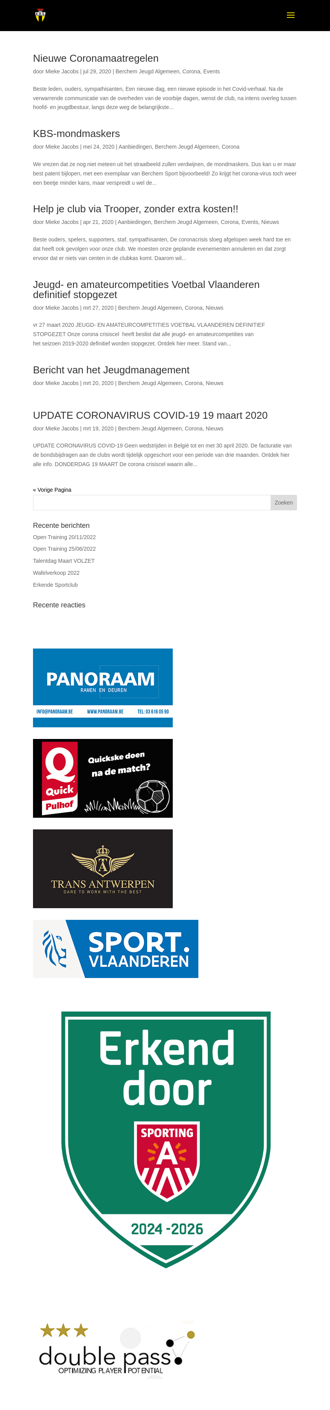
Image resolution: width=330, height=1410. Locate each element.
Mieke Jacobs (62, 71)
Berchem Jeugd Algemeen (147, 71)
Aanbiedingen (135, 147)
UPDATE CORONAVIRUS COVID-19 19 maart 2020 (150, 415)
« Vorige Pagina (52, 490)
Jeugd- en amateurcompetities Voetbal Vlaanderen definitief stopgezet (146, 289)
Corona (191, 71)
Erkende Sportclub (55, 585)
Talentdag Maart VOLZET (64, 561)
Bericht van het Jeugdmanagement (111, 370)
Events (211, 71)
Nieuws (270, 222)
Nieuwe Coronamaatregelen (96, 58)
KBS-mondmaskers (76, 133)
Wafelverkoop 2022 (56, 573)
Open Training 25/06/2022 (64, 549)
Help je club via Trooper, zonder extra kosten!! (135, 209)
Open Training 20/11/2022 (64, 537)
